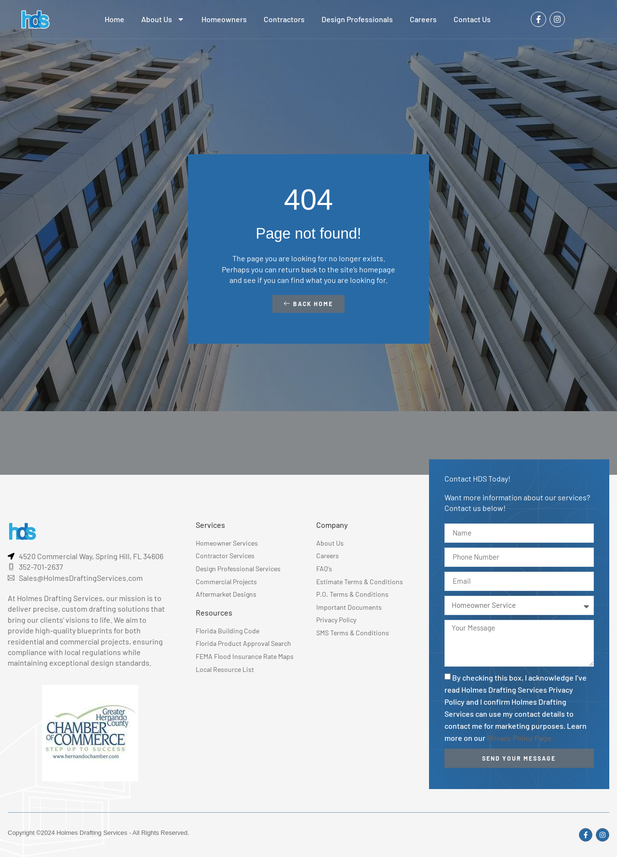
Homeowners (224, 19)
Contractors (284, 19)
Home (114, 19)
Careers (423, 19)
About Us (163, 19)
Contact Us (472, 19)
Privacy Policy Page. (520, 741)
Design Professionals (357, 19)
